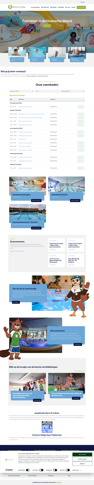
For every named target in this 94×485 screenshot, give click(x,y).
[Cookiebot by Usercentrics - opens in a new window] (9, 482)
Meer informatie (36, 200)
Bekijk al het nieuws (79, 371)
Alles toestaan (82, 466)
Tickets (73, 7)
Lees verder (52, 249)
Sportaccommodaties (13, 456)
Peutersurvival (22, 139)
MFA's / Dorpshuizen (13, 458)
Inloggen (82, 2)
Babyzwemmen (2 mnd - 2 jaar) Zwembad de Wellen (31, 114)
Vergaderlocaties (12, 462)
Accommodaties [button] (35, 7)
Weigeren (82, 475)
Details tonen (75, 482)
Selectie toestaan (82, 471)
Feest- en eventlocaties (14, 460)
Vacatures (37, 454)
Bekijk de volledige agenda (17, 251)
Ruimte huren (81, 7)
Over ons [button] (67, 7)
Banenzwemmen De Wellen (25, 106)
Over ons (37, 453)
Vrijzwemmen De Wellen (25, 146)
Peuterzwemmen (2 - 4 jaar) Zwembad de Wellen (31, 117)
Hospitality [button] (61, 7)
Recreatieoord (45, 7)
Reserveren (81, 106)
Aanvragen (16, 302)
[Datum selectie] (46, 91)
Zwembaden (53, 7)
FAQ (36, 456)
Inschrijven (73, 456)
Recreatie (10, 453)
